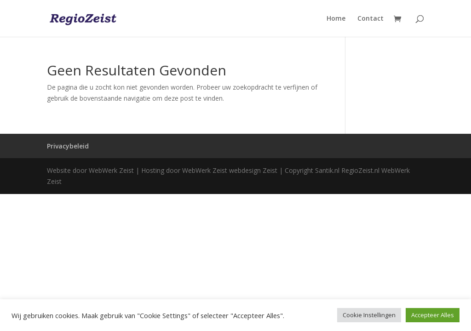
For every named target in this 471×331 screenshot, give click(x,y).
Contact (370, 19)
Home (336, 19)
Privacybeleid (68, 146)
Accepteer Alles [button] (432, 315)
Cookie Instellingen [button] (369, 315)
